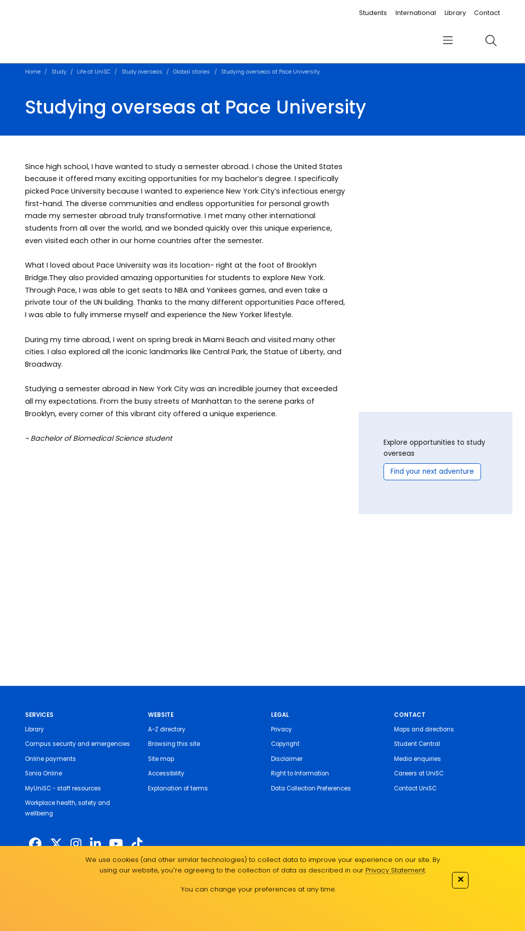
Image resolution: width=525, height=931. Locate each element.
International (416, 13)
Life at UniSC (93, 72)
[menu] (448, 40)
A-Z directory (167, 729)
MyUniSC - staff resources (63, 788)
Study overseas (142, 72)
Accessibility (166, 773)
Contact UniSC (415, 788)
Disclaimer (286, 759)
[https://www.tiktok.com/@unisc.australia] (137, 844)
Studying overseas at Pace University (270, 72)
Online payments (50, 759)
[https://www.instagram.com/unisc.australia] (76, 844)
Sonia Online (43, 773)
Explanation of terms (178, 788)
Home (32, 72)
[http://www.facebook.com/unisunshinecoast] (35, 844)
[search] (491, 40)
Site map (161, 759)
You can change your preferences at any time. (258, 889)
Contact (487, 13)
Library (455, 13)
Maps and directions (424, 729)
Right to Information (300, 773)
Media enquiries (417, 759)
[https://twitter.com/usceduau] (56, 844)
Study (59, 72)
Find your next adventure (432, 471)
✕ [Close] (460, 879)
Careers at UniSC (419, 773)
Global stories (191, 72)
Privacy (281, 729)
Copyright (285, 744)
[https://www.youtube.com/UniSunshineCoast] (116, 844)
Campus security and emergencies (77, 744)
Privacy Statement (395, 870)
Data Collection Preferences (311, 788)
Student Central (417, 744)
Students (373, 13)
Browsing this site (174, 744)
